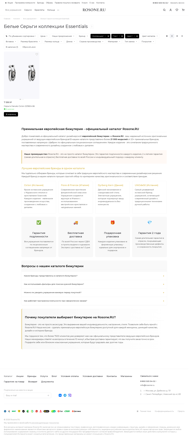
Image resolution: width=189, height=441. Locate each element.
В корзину (11, 114)
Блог (54, 376)
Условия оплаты (70, 376)
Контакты (112, 376)
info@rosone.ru (147, 385)
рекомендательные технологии (45, 423)
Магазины (126, 376)
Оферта (181, 411)
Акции (19, 376)
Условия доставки (93, 376)
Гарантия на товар (14, 381)
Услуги (44, 376)
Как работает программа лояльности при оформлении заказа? (56, 306)
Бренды (31, 376)
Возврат (32, 381)
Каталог (8, 376)
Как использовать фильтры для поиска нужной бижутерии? (55, 289)
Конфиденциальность (164, 411)
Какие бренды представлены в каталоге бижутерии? (51, 281)
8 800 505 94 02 (160, 3)
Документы (47, 381)
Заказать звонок (177, 3)
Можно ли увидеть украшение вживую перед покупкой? (53, 297)
